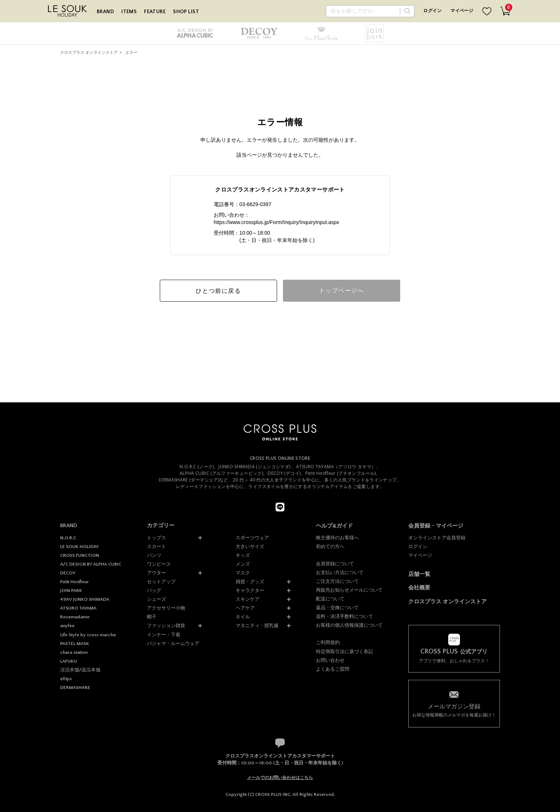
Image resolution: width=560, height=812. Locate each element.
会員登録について (335, 563)
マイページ (461, 10)
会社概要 (419, 587)
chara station (74, 652)
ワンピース (159, 564)
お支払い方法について (340, 572)
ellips (66, 678)
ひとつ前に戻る (218, 291)
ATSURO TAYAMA (78, 608)
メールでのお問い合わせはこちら (280, 777)
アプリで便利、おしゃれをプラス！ (454, 656)
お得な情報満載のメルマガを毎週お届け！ (454, 710)
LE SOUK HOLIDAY (79, 546)
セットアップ (161, 581)
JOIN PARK (71, 590)
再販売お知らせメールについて (349, 590)
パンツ (154, 555)
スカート (156, 546)
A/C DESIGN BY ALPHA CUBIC (90, 564)
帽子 (151, 616)
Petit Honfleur (74, 581)
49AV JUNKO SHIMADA (84, 599)
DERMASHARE (75, 687)
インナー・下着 (163, 634)
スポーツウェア (252, 537)
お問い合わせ (330, 660)
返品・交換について (337, 607)
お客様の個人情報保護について (349, 625)
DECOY (67, 573)
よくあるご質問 (332, 669)
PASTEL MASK (74, 643)
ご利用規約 (328, 642)
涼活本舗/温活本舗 (80, 670)
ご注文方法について (337, 581)
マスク (243, 573)
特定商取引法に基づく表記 (344, 651)
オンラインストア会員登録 (436, 537)
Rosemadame (74, 616)
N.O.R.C (68, 537)
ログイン (432, 10)
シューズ (156, 599)
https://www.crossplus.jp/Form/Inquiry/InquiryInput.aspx (276, 222)
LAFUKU (68, 661)
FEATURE (155, 12)
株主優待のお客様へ (337, 537)
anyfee (67, 625)
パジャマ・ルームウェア (173, 643)
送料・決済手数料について (344, 616)
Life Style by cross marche (88, 634)
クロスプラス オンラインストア (89, 52)
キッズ (243, 555)
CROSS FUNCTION (79, 555)
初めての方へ (330, 546)
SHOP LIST (186, 12)
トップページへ (341, 290)
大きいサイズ (250, 546)
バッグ (154, 590)
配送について (330, 598)
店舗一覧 (419, 574)
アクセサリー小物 (166, 608)
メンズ (243, 564)
